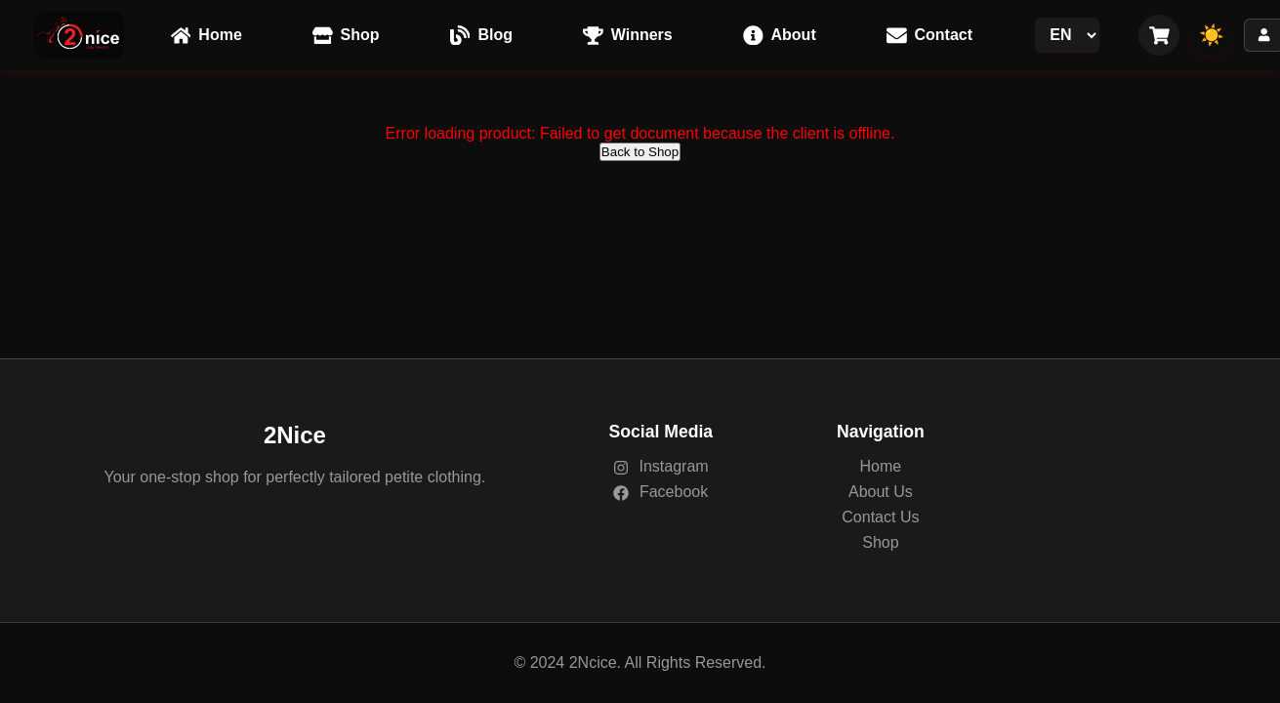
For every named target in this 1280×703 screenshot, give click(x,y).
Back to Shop (640, 152)
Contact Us (880, 517)
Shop (880, 542)
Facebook (660, 491)
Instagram (661, 466)
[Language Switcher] (1067, 35)
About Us (880, 491)
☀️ (1211, 34)
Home (881, 466)
